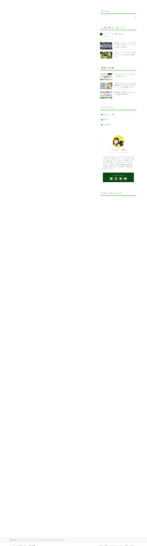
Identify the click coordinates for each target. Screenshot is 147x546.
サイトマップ (50, 3)
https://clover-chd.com (32, 393)
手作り (106, 119)
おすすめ (106, 125)
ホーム (23, 3)
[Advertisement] (118, 211)
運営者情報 (77, 3)
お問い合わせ (104, 3)
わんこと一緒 (15, 12)
